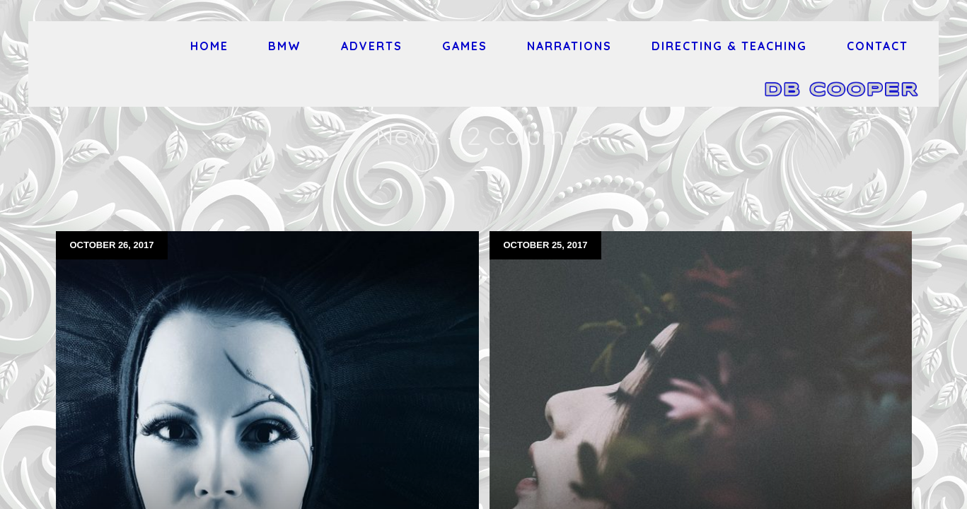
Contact (877, 46)
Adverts (372, 46)
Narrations (569, 46)
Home (209, 46)
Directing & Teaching (729, 46)
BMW (284, 46)
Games (464, 46)
